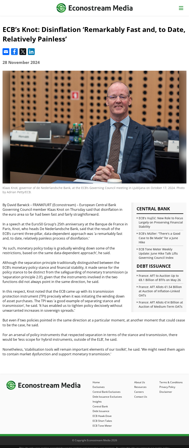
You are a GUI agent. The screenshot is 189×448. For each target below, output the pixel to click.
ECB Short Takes (102, 421)
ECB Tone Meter (102, 425)
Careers (139, 392)
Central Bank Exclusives (107, 392)
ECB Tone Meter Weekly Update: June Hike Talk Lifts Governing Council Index (158, 253)
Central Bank (100, 406)
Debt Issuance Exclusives (107, 396)
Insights (97, 401)
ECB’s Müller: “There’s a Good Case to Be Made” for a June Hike (159, 238)
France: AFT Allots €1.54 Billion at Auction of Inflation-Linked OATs (160, 291)
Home (96, 382)
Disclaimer (165, 392)
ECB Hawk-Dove (102, 416)
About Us (139, 382)
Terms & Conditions (171, 382)
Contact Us (140, 396)
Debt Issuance (101, 411)
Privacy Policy (167, 387)
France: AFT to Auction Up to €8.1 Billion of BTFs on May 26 (160, 278)
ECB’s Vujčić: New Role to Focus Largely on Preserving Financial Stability (161, 222)
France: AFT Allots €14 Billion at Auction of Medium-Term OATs (161, 304)
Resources (140, 387)
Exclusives (99, 387)
